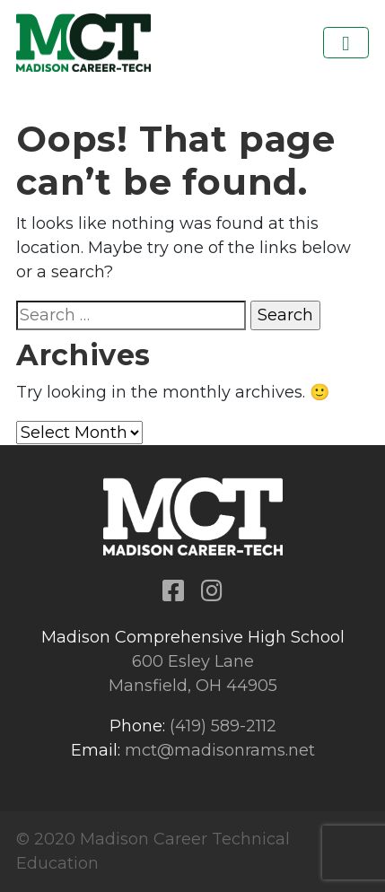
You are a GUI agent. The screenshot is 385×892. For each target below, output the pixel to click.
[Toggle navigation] (346, 42)
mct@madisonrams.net (220, 750)
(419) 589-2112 (223, 726)
